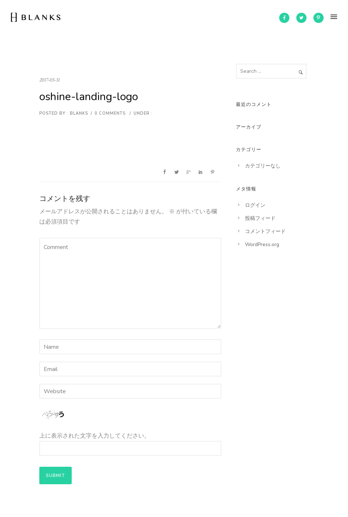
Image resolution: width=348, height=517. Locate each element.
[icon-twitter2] (301, 18)
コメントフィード (265, 231)
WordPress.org (262, 244)
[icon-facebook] (284, 18)
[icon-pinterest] (318, 18)
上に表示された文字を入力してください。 (94, 436)
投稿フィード (260, 218)
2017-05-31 (49, 79)
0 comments (110, 113)
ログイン (255, 205)
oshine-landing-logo (88, 96)
